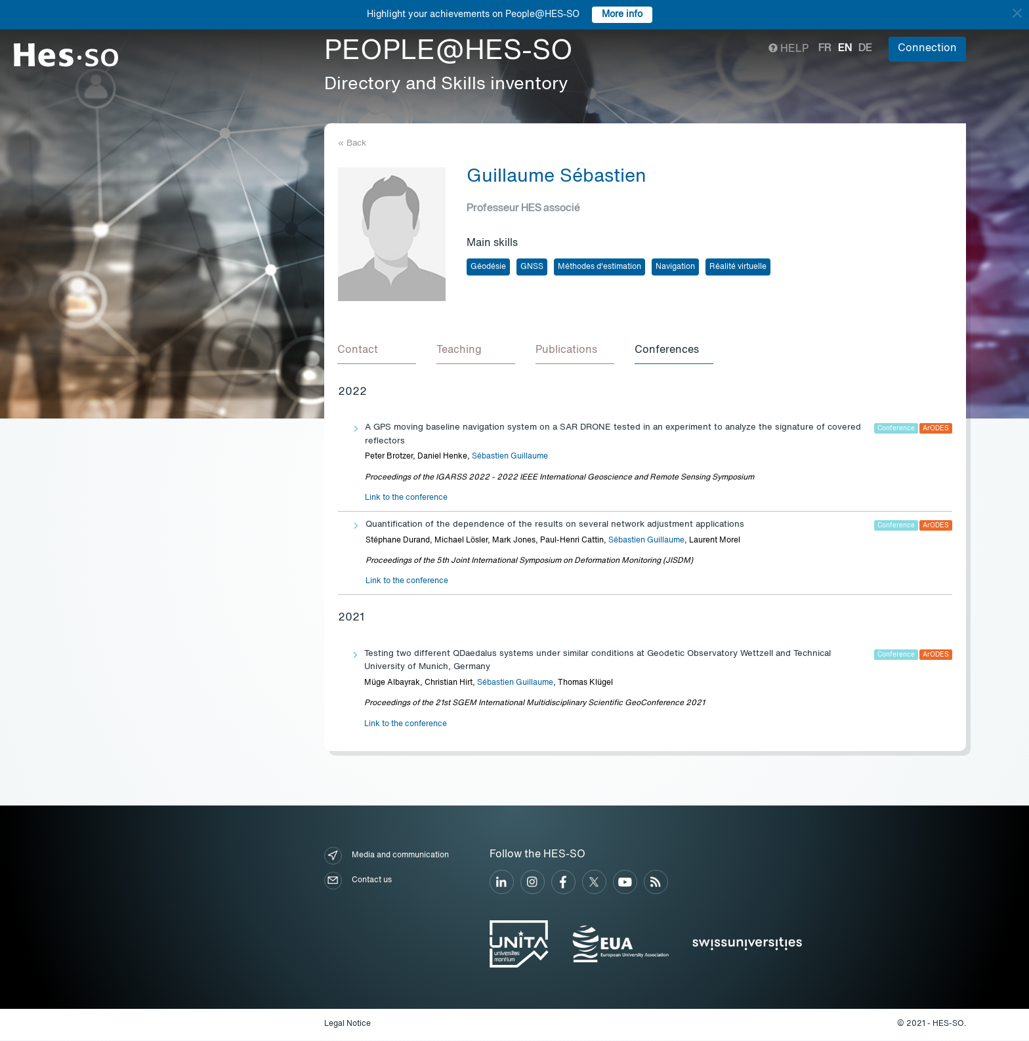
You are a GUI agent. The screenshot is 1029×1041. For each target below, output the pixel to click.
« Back (352, 143)
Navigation (675, 267)
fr (824, 48)
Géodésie (488, 267)
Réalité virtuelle (737, 267)
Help (788, 49)
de (865, 48)
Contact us (358, 881)
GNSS (531, 267)
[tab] (377, 351)
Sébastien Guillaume (510, 457)
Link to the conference (406, 498)
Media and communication (386, 856)
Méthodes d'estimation (599, 267)
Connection (927, 48)
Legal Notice (347, 1025)
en (845, 48)
